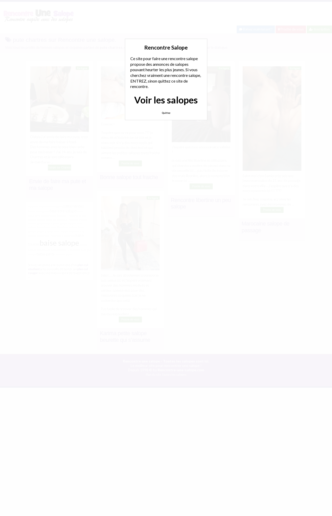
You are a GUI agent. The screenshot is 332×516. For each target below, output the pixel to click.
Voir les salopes (166, 100)
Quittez (166, 112)
